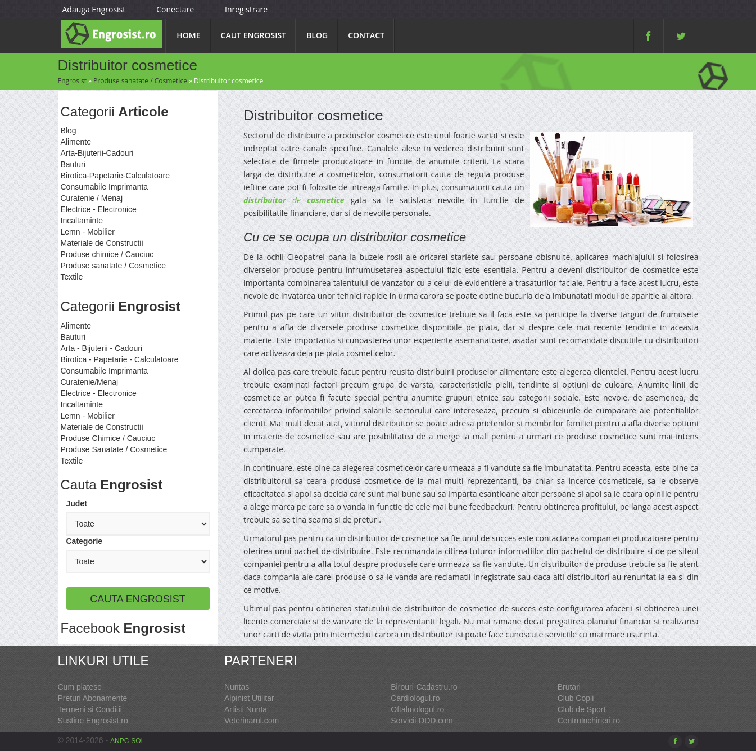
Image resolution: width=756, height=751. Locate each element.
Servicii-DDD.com (421, 720)
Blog (317, 35)
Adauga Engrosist (94, 9)
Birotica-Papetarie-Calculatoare (115, 175)
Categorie (84, 541)
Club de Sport (582, 709)
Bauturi (73, 164)
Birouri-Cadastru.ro (424, 686)
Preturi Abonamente (93, 698)
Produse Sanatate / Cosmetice (114, 449)
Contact (366, 35)
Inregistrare (246, 9)
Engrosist (72, 81)
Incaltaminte (82, 220)
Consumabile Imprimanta (104, 186)
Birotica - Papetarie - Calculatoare (120, 359)
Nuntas (236, 686)
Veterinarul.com (251, 720)
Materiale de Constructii (102, 243)
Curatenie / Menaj (92, 198)
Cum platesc (80, 686)
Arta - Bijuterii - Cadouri (102, 348)
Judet (76, 503)
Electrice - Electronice (99, 209)
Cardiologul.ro (415, 698)
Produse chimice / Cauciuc (107, 254)
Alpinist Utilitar (249, 698)
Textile (72, 276)
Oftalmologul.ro (417, 709)
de (293, 200)
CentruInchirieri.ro (589, 720)
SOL (137, 741)
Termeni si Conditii (90, 709)
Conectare (175, 9)
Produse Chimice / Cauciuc (108, 438)
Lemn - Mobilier (88, 231)
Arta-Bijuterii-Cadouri (97, 153)
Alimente (76, 141)
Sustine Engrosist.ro (93, 720)
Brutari (569, 686)
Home (188, 35)
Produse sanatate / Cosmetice (140, 81)
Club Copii (576, 698)
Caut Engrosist (254, 35)
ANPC (119, 741)
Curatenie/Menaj (90, 381)
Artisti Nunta (245, 709)
